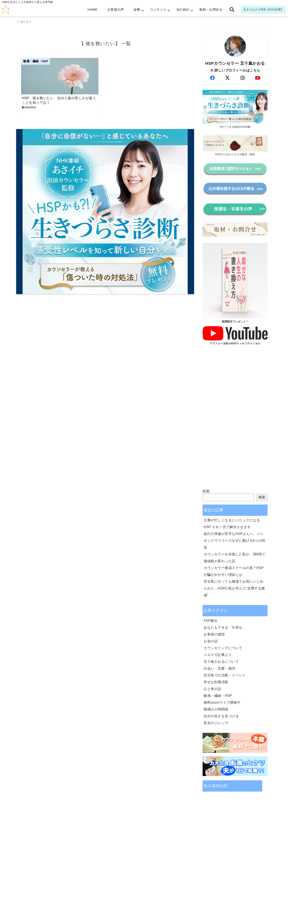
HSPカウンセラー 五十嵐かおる (235, 63)
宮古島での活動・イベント (225, 675)
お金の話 (211, 641)
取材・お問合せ (211, 9)
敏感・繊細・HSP (218, 695)
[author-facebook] (212, 78)
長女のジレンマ (216, 722)
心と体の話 (212, 688)
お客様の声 (115, 9)
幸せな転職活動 (216, 682)
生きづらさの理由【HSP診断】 (263, 9)
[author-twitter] (227, 78)
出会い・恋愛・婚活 (219, 668)
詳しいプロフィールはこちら (235, 70)
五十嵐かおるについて (221, 661)
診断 (137, 9)
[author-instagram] (242, 78)
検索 (206, 491)
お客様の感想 (214, 634)
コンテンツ (158, 9)
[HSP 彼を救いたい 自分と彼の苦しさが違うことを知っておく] (60, 76)
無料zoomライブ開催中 (222, 702)
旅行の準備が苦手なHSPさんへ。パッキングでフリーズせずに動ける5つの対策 (234, 540)
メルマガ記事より (218, 654)
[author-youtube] (257, 78)
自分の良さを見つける (221, 716)
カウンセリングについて (223, 648)
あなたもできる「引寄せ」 (225, 627)
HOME (93, 9)
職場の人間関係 (216, 709)
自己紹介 (183, 9)
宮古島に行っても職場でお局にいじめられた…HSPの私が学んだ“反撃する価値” (234, 588)
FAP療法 (210, 620)
